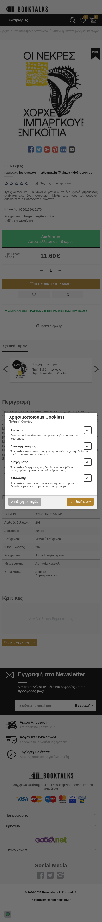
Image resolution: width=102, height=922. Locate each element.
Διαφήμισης (19, 462)
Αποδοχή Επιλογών (24, 502)
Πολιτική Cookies (20, 421)
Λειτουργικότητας (23, 446)
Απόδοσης (18, 478)
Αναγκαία (17, 430)
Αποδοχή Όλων (80, 502)
